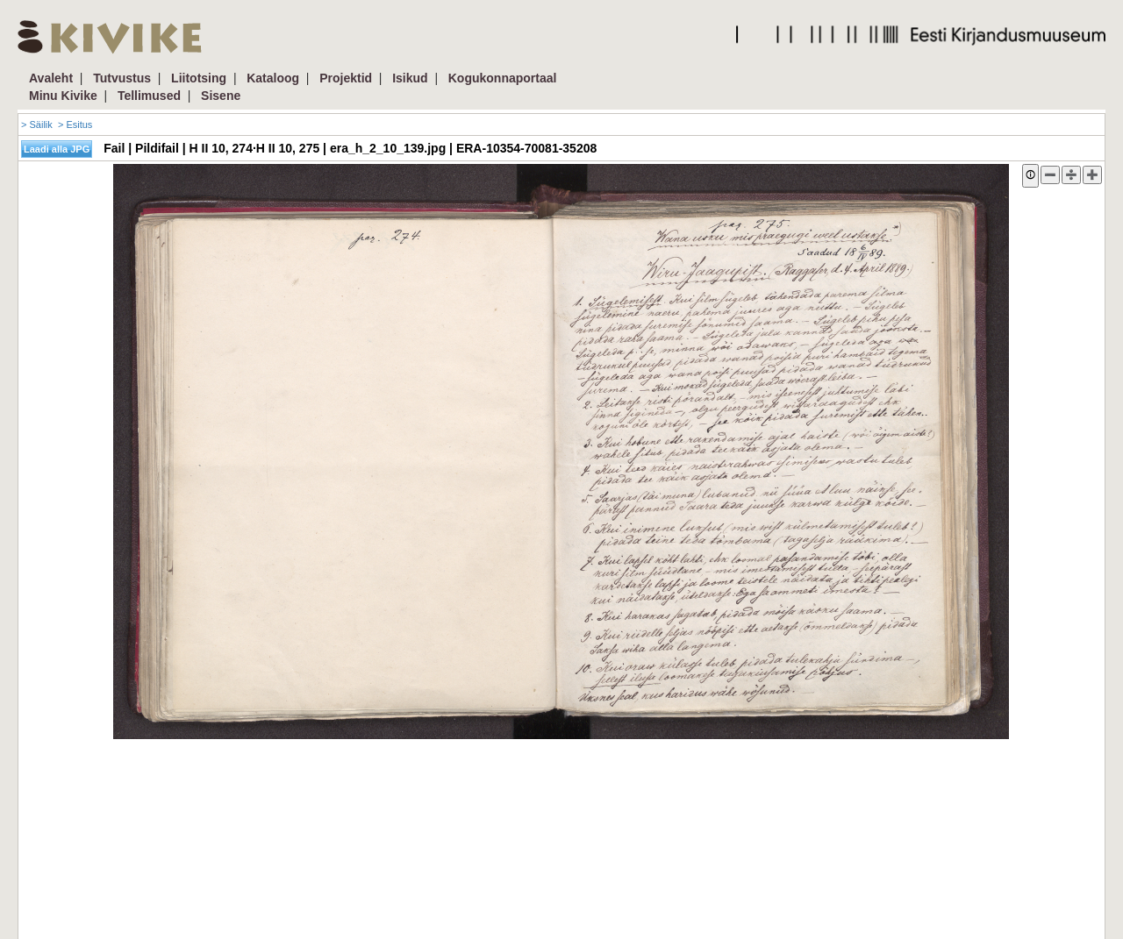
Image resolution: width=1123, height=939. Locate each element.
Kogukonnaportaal (502, 78)
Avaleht (51, 78)
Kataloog (273, 78)
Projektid (345, 78)
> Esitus (75, 124)
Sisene (220, 96)
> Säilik (37, 124)
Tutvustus (122, 78)
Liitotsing (198, 78)
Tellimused (149, 96)
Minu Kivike (63, 96)
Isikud (409, 78)
